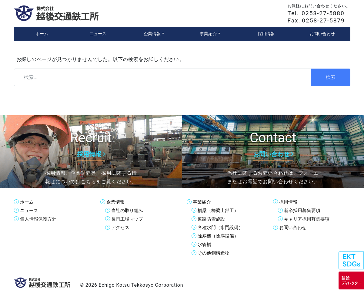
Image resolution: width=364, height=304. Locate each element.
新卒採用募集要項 (303, 210)
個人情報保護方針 (39, 219)
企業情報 (116, 202)
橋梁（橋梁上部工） (219, 210)
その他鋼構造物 (215, 253)
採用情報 (289, 202)
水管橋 (205, 244)
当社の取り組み (128, 210)
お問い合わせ (293, 227)
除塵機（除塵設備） (219, 236)
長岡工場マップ (128, 219)
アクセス (121, 227)
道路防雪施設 (212, 219)
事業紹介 (202, 202)
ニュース (29, 210)
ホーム (27, 202)
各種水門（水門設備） (222, 227)
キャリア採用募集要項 (308, 219)
